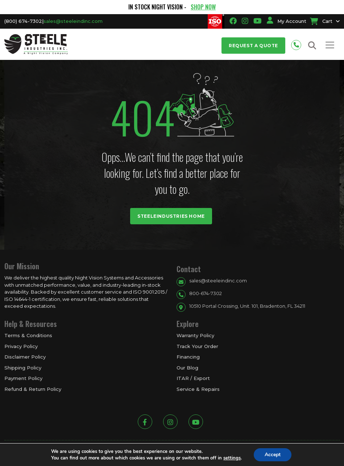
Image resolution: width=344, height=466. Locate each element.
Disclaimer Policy (25, 357)
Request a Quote (253, 45)
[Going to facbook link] (233, 21)
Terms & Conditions (28, 335)
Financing (188, 357)
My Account (286, 21)
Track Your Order (197, 346)
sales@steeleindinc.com (73, 21)
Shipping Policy (22, 368)
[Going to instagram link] (245, 21)
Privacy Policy (21, 346)
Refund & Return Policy (32, 389)
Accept (273, 454)
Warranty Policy (195, 335)
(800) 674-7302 (23, 21)
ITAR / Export (193, 378)
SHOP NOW (203, 7)
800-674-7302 (205, 293)
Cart (321, 21)
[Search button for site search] (312, 46)
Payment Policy (23, 378)
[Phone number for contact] (298, 44)
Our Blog (187, 368)
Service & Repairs (198, 389)
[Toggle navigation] (330, 45)
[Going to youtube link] (257, 21)
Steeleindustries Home (171, 216)
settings (232, 458)
